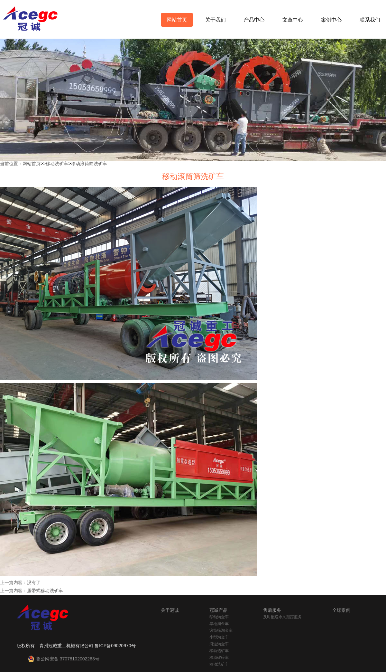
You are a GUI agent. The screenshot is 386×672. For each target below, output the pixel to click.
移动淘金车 (219, 617)
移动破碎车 (219, 657)
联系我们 (370, 20)
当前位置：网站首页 (20, 163)
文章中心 (292, 20)
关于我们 (215, 20)
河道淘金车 (219, 644)
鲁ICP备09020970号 (115, 645)
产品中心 (254, 20)
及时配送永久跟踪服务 (282, 617)
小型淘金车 (219, 637)
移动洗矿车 (57, 163)
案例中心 (331, 20)
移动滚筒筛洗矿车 (89, 163)
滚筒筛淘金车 (221, 630)
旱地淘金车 (219, 623)
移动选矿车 (219, 650)
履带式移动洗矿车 (45, 590)
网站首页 (177, 20)
